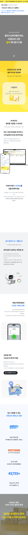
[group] (14, 93)
